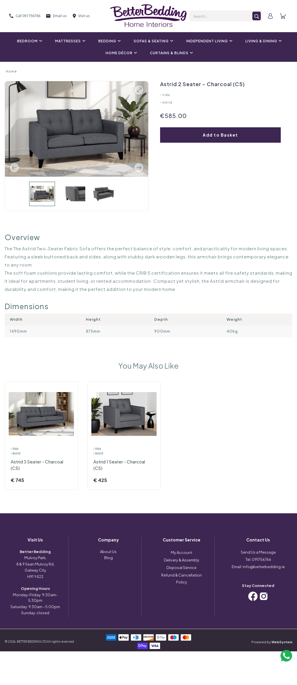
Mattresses (69, 41)
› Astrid (166, 102)
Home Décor (120, 53)
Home (11, 71)
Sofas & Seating (153, 41)
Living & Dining (262, 41)
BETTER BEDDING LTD (31, 641)
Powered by (271, 642)
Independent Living (208, 41)
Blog (108, 557)
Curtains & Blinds (170, 53)
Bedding (108, 41)
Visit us (81, 15)
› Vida (165, 95)
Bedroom (29, 41)
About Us (108, 551)
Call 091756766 (24, 15)
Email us (56, 15)
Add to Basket (220, 134)
